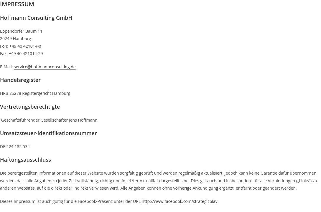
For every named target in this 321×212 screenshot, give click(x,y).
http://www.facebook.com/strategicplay (180, 201)
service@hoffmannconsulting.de (45, 66)
